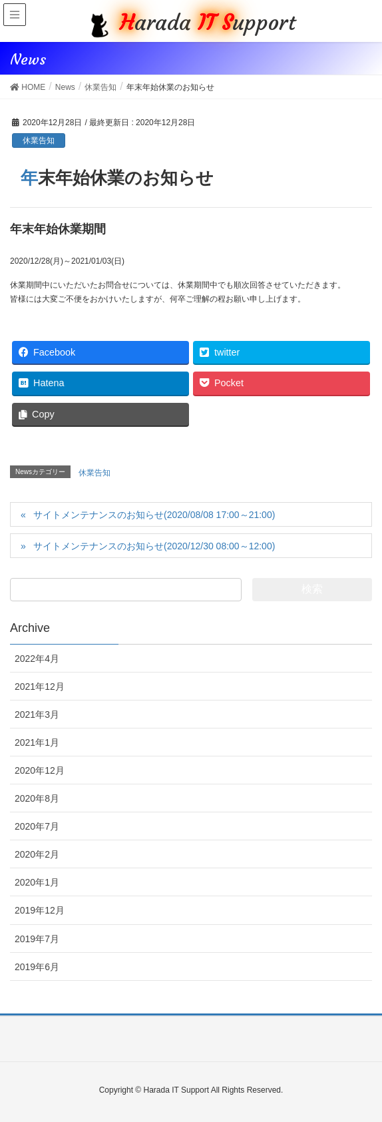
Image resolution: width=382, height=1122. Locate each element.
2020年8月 (37, 798)
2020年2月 (37, 854)
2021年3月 (37, 714)
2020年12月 (40, 770)
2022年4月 (37, 658)
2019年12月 (40, 910)
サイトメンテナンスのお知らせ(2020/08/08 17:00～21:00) (154, 514)
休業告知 (39, 140)
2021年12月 (40, 686)
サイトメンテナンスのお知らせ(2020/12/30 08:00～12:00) (154, 546)
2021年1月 (37, 742)
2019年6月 (37, 967)
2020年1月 (37, 882)
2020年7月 (37, 826)
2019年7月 (37, 939)
